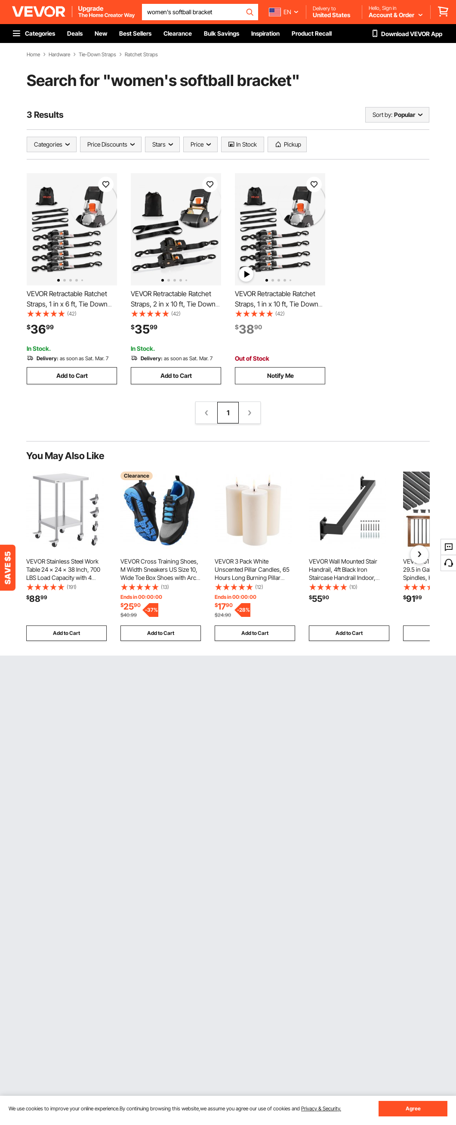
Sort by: (382, 114)
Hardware (59, 55)
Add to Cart (72, 375)
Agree (413, 1108)
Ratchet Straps (141, 55)
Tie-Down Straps (97, 55)
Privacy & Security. (321, 1108)
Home (33, 55)
